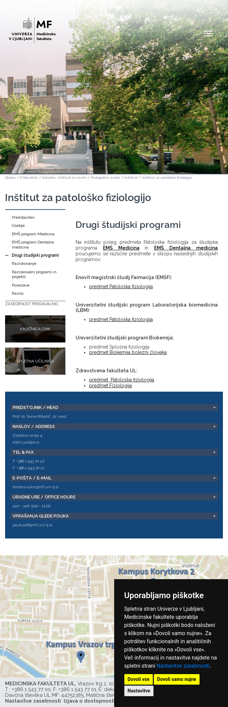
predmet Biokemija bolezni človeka (128, 352)
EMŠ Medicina (121, 248)
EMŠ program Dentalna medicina (33, 244)
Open (208, 33)
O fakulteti (29, 177)
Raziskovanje (24, 263)
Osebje (18, 225)
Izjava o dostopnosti (89, 701)
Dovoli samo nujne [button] (176, 679)
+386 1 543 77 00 (31, 689)
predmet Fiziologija (110, 385)
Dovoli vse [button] (139, 679)
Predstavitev (23, 217)
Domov (10, 177)
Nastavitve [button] (139, 690)
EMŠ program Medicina (33, 234)
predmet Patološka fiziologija (121, 286)
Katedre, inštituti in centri (64, 177)
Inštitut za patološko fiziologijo (167, 177)
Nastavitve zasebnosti (183, 666)
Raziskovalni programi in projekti (34, 274)
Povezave (20, 285)
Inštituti (131, 177)
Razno (17, 293)
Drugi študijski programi (35, 255)
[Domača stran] (32, 27)
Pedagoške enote (105, 177)
